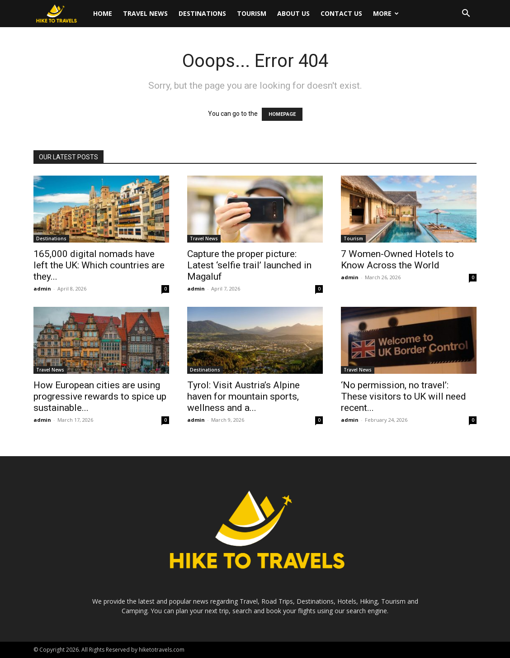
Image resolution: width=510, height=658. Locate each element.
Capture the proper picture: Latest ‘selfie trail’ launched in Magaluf (249, 265)
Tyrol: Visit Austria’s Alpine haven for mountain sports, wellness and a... (243, 396)
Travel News (145, 13)
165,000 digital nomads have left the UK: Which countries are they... (99, 265)
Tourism (251, 13)
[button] (466, 14)
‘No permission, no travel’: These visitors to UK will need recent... (403, 396)
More (386, 13)
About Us (293, 13)
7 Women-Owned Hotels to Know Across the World (397, 259)
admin (42, 288)
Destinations (202, 13)
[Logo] (60, 14)
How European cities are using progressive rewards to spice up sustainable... (99, 396)
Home (102, 13)
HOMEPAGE (282, 114)
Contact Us (341, 13)
